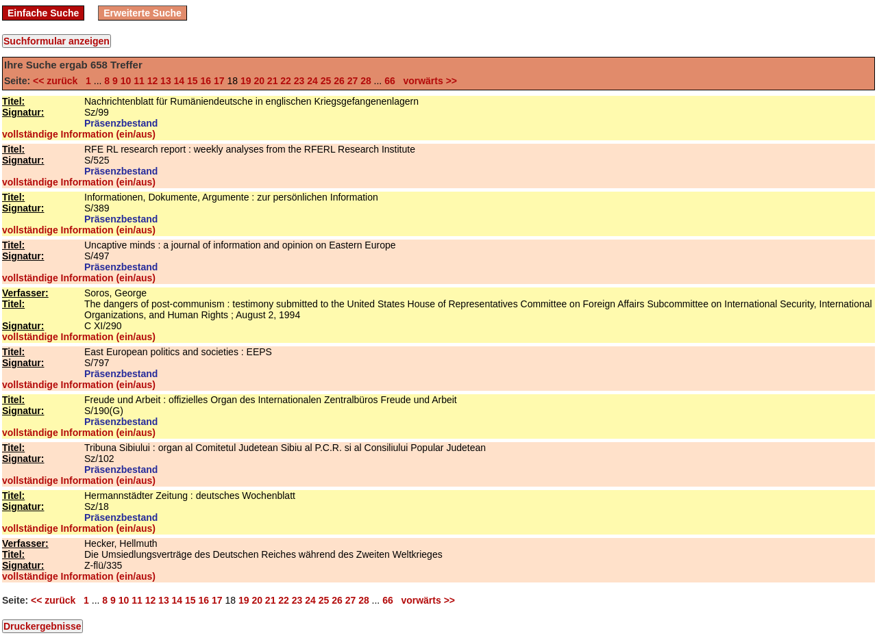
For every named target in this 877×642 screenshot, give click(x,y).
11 (139, 80)
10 (126, 80)
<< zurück (58, 80)
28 (365, 80)
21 (272, 80)
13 (165, 80)
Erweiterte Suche (142, 13)
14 (179, 80)
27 (352, 80)
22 (285, 80)
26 (339, 80)
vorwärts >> (427, 80)
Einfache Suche (43, 13)
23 (299, 80)
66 (389, 80)
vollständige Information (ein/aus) (79, 134)
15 (192, 80)
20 (259, 80)
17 (219, 80)
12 (152, 80)
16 (206, 80)
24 (312, 80)
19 (245, 80)
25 (326, 80)
